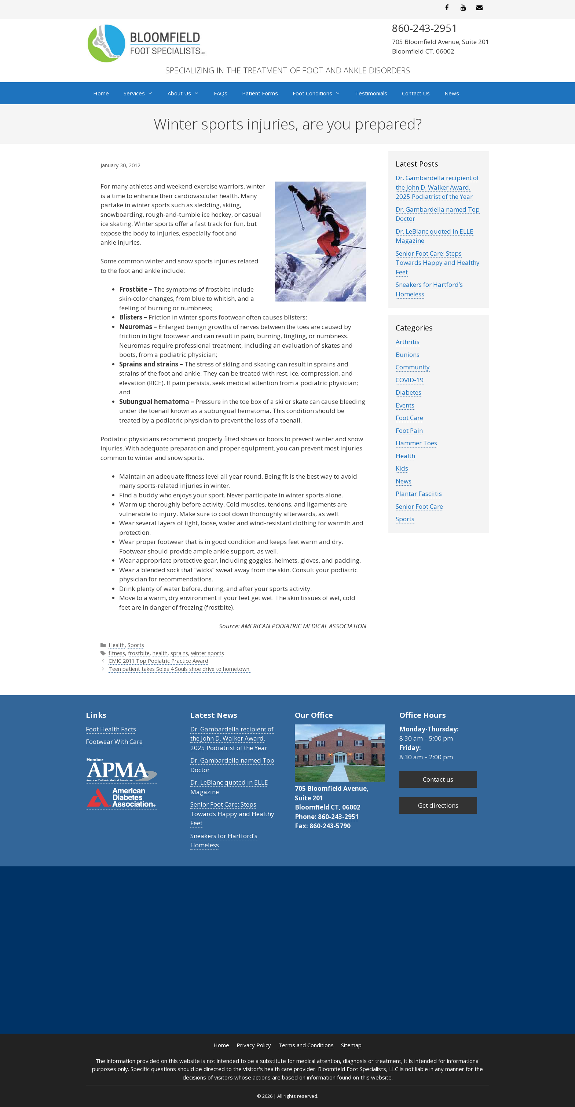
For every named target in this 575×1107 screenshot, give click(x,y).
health (160, 653)
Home (101, 93)
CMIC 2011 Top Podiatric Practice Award (158, 660)
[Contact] (479, 8)
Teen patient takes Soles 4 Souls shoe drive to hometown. (179, 668)
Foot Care (409, 417)
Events (405, 405)
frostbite (139, 653)
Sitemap (351, 1045)
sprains (179, 653)
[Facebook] (447, 8)
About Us (187, 93)
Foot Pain (409, 430)
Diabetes (408, 392)
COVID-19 (410, 380)
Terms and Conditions (306, 1045)
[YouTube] (463, 8)
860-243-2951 (338, 816)
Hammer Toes (416, 443)
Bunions (408, 354)
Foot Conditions (320, 93)
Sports (136, 645)
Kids (402, 468)
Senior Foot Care (419, 506)
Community (413, 367)
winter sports (207, 653)
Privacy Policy (254, 1045)
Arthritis (408, 341)
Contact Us (416, 93)
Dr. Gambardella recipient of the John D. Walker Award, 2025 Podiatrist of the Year (437, 187)
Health (117, 645)
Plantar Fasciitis (419, 493)
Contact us (438, 779)
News (451, 93)
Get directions (438, 805)
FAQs (220, 93)
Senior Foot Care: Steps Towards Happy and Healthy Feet (438, 262)
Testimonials (371, 93)
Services (142, 93)
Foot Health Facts (111, 729)
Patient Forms (260, 93)
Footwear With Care (114, 741)
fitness (117, 653)
